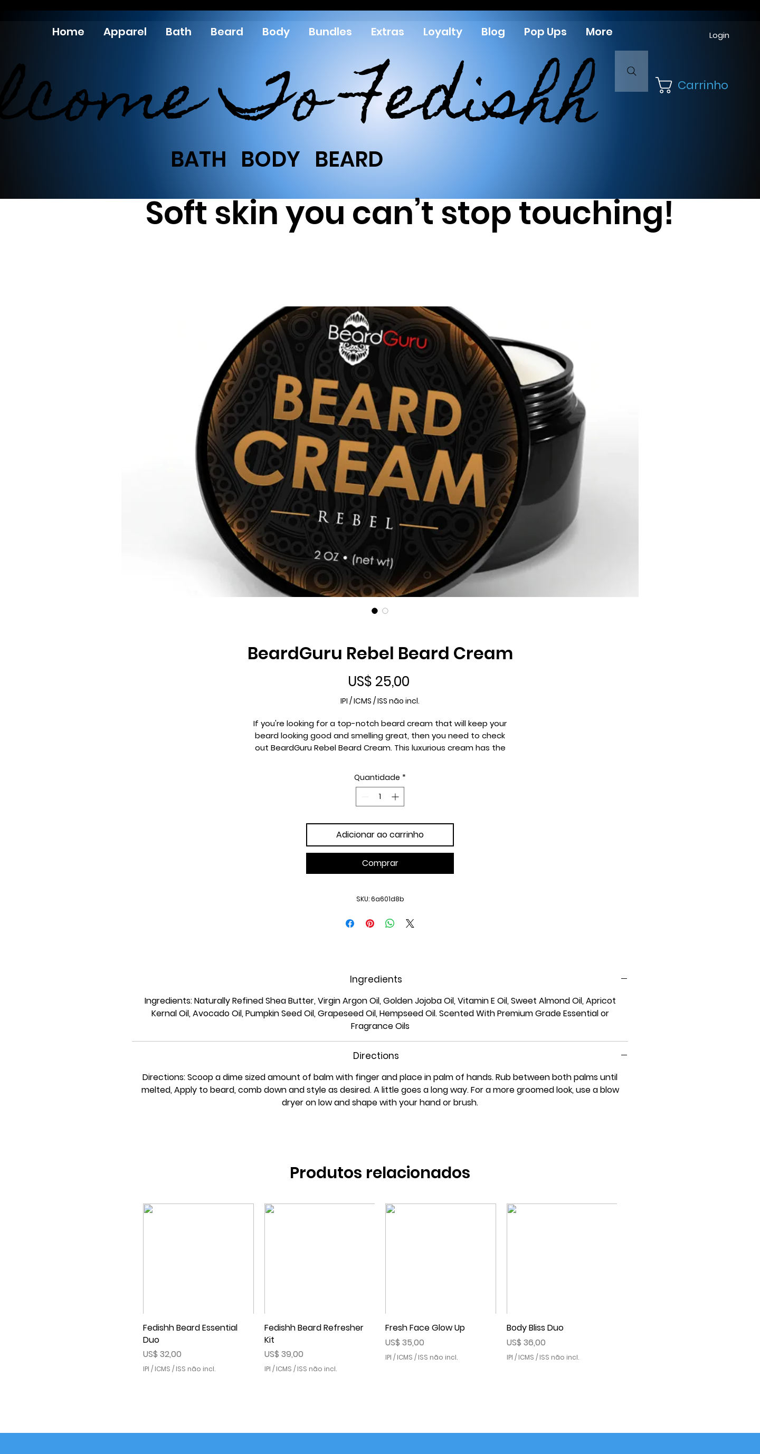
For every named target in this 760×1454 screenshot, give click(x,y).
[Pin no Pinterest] (370, 923)
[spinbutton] (380, 796)
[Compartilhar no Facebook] (350, 923)
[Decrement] (363, 796)
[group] (380, 1288)
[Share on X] (410, 923)
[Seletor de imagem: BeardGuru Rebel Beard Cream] (374, 610)
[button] (689, 85)
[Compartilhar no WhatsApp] (390, 923)
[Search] (631, 71)
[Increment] (396, 796)
